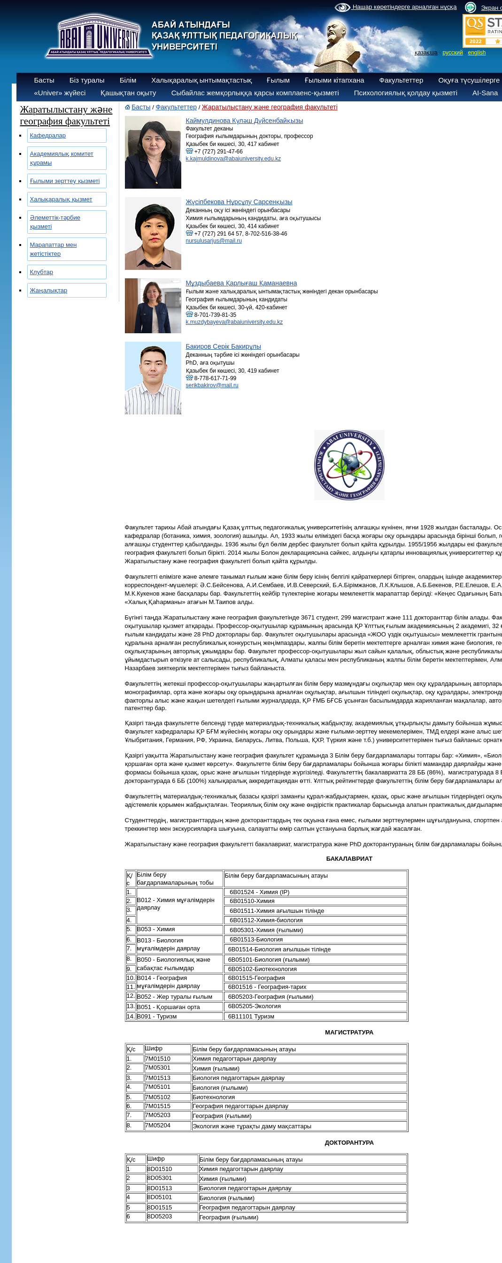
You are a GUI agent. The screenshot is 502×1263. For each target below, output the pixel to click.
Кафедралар (48, 135)
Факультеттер (401, 80)
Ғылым (278, 80)
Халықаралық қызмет (61, 199)
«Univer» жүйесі (60, 93)
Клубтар (42, 272)
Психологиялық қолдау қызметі (405, 93)
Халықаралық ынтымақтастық (201, 80)
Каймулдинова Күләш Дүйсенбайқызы (244, 120)
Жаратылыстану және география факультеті (270, 107)
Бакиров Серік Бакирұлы (224, 346)
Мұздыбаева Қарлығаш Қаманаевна (241, 283)
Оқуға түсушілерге (469, 80)
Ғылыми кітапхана (334, 80)
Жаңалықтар (49, 290)
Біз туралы (87, 80)
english (477, 52)
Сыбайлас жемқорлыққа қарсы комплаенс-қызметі (255, 93)
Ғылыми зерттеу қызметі (65, 180)
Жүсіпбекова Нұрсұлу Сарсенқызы (239, 202)
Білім (128, 80)
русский (453, 52)
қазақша (426, 52)
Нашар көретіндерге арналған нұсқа (395, 7)
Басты (44, 80)
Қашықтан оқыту (128, 93)
